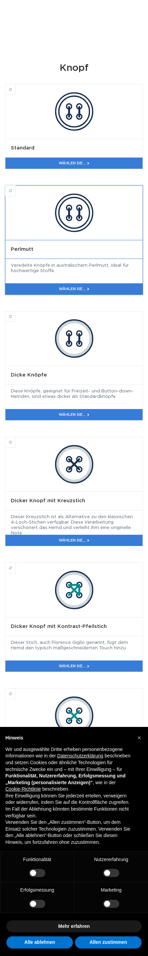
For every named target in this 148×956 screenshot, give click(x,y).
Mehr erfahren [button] (74, 926)
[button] (139, 737)
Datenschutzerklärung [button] (80, 755)
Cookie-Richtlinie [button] (23, 789)
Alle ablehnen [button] (39, 942)
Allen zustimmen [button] (108, 942)
